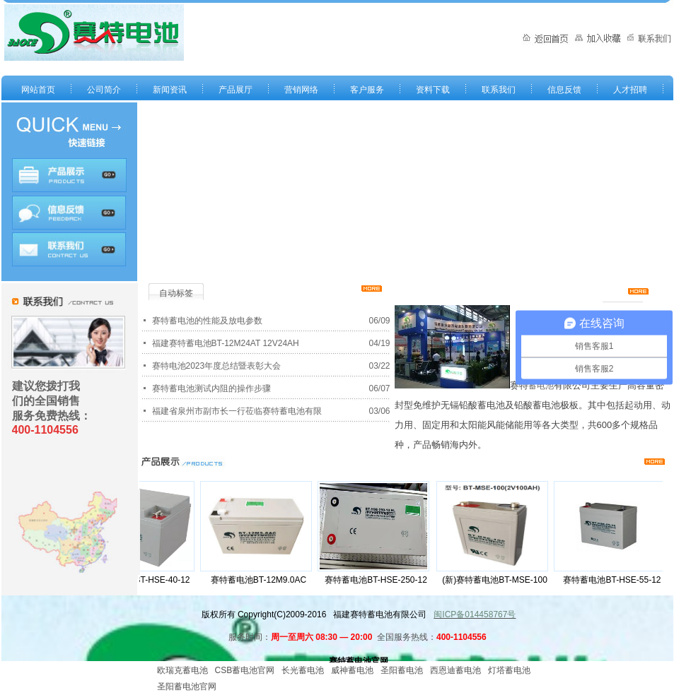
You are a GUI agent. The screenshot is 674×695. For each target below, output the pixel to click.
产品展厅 (235, 90)
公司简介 (104, 90)
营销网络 (301, 90)
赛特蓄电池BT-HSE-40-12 (144, 580)
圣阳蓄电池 (401, 670)
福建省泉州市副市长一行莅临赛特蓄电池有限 (237, 411)
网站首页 (38, 90)
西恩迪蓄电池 (455, 670)
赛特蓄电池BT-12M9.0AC (262, 580)
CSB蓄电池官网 (245, 670)
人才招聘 (630, 90)
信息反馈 (564, 90)
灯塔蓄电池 (509, 670)
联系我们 (499, 90)
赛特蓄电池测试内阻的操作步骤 (211, 388)
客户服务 (367, 90)
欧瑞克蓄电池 (182, 670)
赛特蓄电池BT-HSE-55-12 (615, 580)
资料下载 (433, 90)
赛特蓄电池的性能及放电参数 (207, 321)
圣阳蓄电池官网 (186, 686)
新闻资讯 (170, 90)
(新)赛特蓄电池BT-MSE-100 (498, 580)
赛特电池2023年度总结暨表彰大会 (216, 366)
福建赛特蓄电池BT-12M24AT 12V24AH (225, 343)
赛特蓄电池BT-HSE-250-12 (379, 580)
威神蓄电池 (352, 670)
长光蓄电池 (302, 670)
